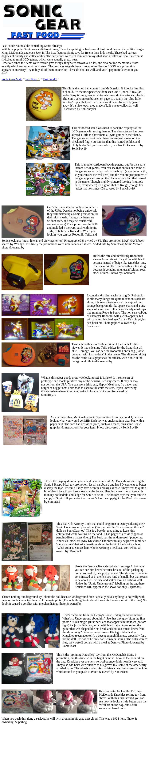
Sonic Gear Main (12, 79)
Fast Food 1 (32, 79)
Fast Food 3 (50, 79)
